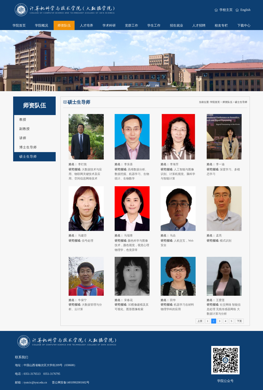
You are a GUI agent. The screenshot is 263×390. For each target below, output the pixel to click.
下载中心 (243, 25)
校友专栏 (221, 25)
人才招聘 (198, 25)
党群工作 (131, 25)
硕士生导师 (28, 156)
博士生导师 (28, 147)
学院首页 (19, 25)
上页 (199, 321)
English (242, 10)
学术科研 (109, 25)
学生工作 (153, 25)
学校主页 (224, 10)
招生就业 (176, 25)
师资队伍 (64, 25)
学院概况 (41, 25)
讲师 (22, 138)
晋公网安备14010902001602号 (70, 382)
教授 (22, 119)
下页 (239, 321)
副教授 (24, 128)
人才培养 (86, 25)
